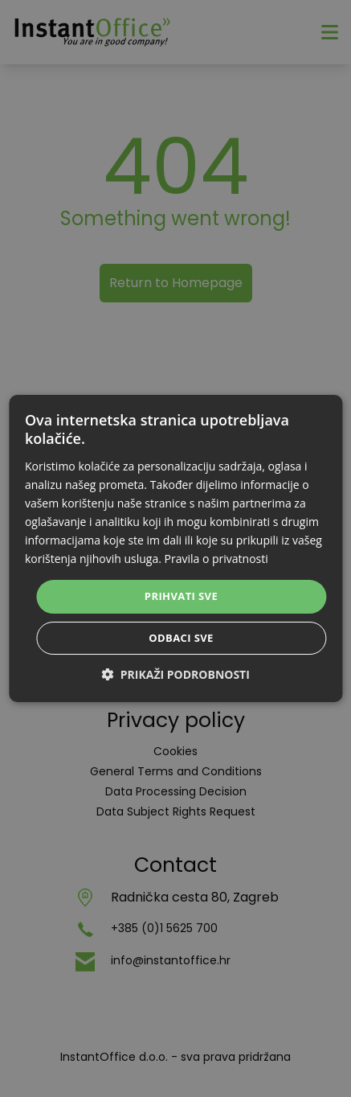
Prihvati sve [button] (181, 596)
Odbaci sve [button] (181, 638)
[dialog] (175, 548)
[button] (175, 674)
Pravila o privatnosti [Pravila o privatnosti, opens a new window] (216, 558)
